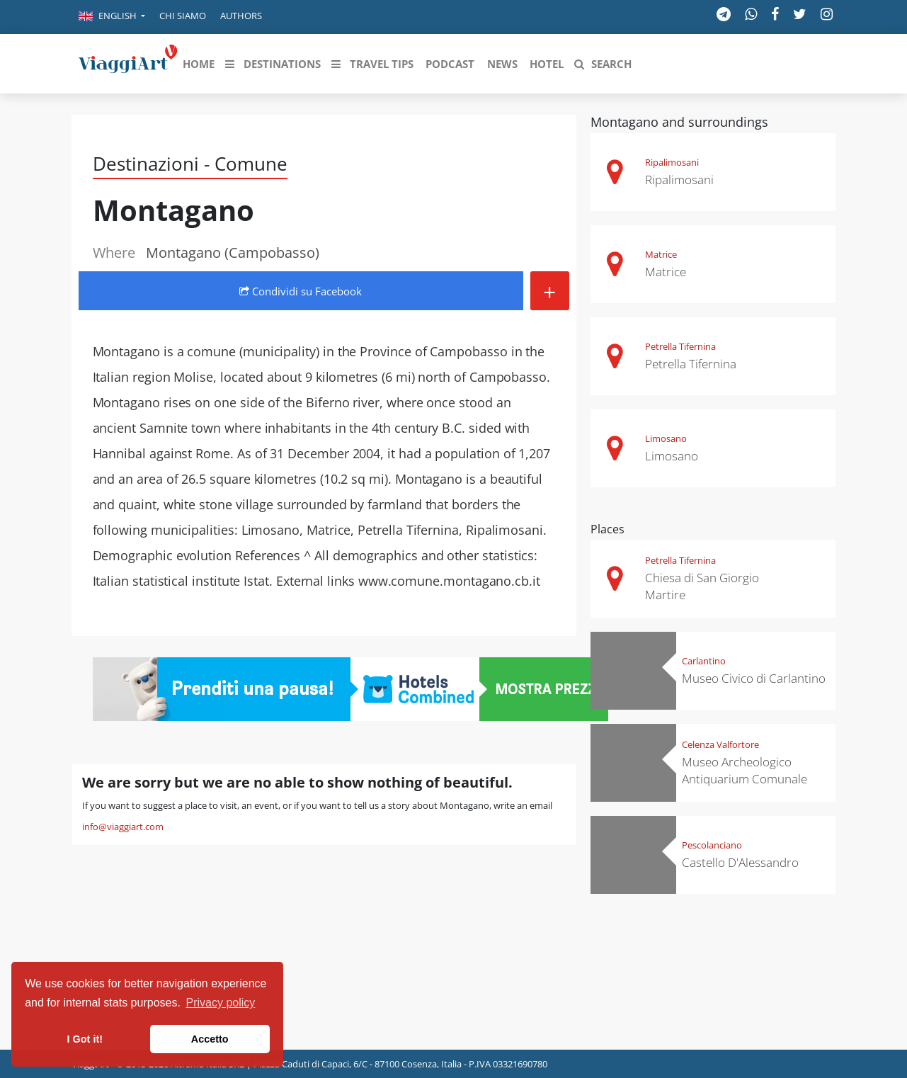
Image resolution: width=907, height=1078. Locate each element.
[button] (112, 17)
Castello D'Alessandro (740, 862)
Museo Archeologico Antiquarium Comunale (744, 770)
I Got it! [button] (85, 1039)
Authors (241, 15)
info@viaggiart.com (123, 826)
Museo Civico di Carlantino (754, 678)
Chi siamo (182, 15)
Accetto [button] (210, 1039)
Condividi (300, 291)
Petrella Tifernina (680, 346)
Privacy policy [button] (221, 1003)
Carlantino (704, 660)
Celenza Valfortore (720, 744)
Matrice (661, 254)
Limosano (666, 438)
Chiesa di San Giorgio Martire (702, 586)
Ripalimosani (672, 162)
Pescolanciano (712, 845)
